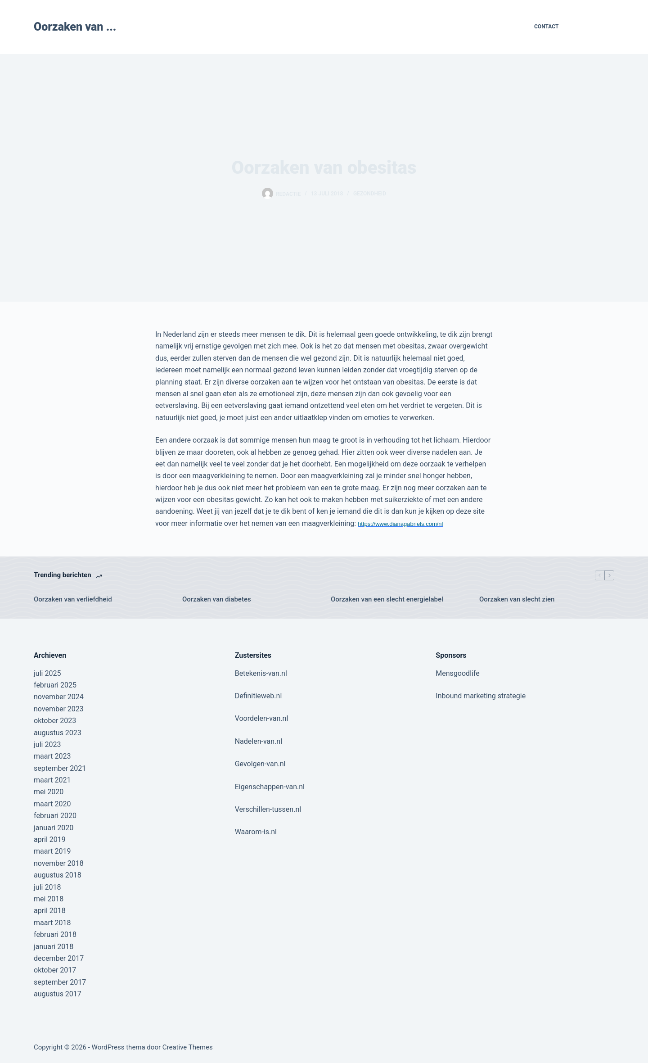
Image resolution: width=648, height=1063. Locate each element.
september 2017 (60, 982)
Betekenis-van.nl (261, 673)
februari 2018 (55, 934)
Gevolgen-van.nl (260, 764)
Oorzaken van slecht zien (516, 599)
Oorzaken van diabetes (216, 599)
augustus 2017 (57, 994)
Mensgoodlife (457, 673)
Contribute (594, 26)
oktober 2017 (55, 970)
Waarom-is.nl (256, 832)
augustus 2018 (57, 875)
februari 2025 (55, 685)
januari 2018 (53, 946)
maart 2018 (52, 922)
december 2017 (59, 958)
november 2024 (59, 696)
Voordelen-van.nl (261, 718)
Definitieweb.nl (258, 696)
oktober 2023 (55, 720)
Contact (546, 26)
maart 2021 (52, 780)
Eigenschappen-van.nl (270, 787)
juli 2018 (47, 887)
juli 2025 (47, 673)
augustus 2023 (57, 732)
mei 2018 (48, 899)
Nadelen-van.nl (258, 741)
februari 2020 (55, 815)
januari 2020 (53, 827)
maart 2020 (52, 804)
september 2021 (60, 768)
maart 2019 (52, 851)
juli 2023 (47, 744)
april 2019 (50, 839)
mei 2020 (48, 791)
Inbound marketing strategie (481, 696)
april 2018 (50, 910)
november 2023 (59, 709)
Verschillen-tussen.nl (268, 809)
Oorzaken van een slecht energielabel (387, 599)
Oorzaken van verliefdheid (73, 599)
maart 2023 (52, 756)
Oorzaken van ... (75, 26)
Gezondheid (369, 193)
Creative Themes (187, 1047)
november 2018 (59, 863)
